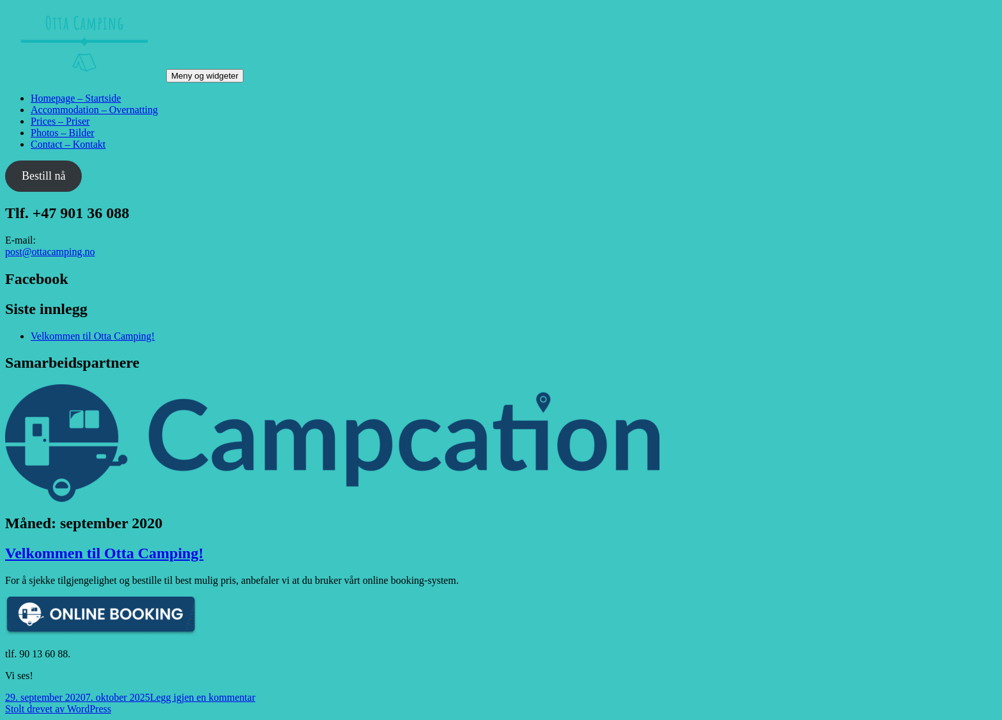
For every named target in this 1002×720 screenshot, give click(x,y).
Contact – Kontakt (68, 144)
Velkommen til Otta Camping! (93, 336)
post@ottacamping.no (50, 251)
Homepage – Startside (76, 98)
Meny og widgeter (204, 76)
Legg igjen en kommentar (203, 697)
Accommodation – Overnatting (94, 109)
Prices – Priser (60, 121)
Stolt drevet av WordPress (58, 708)
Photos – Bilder (63, 132)
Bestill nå (44, 175)
